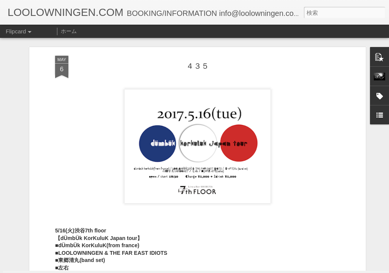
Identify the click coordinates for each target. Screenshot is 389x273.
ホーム (69, 31)
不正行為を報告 (240, 268)
